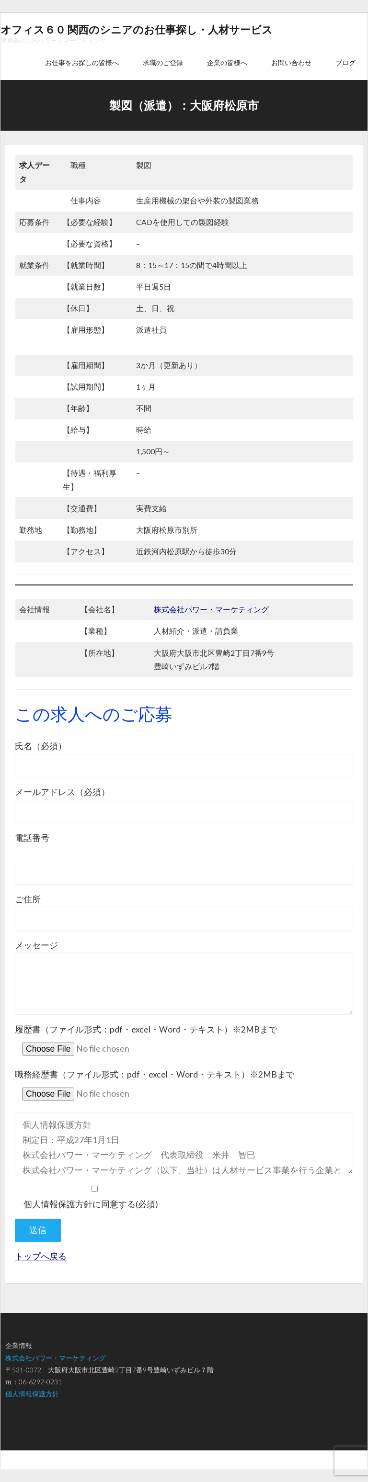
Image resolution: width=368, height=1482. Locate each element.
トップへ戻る (41, 1256)
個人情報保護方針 (32, 1394)
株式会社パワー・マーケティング (211, 609)
